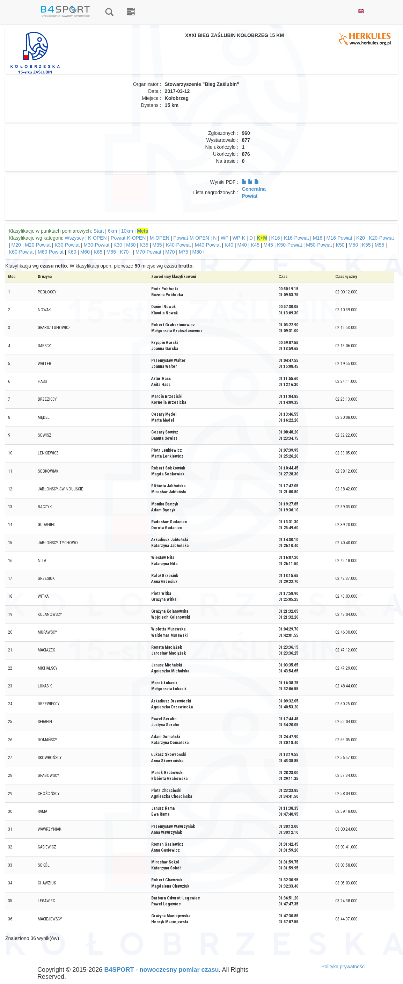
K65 (98, 252)
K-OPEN (97, 238)
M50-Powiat (319, 245)
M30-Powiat (97, 245)
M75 (183, 252)
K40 (229, 245)
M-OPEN (159, 238)
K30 (117, 245)
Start (99, 231)
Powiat (249, 196)
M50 (353, 245)
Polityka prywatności (343, 966)
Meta (142, 231)
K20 (360, 238)
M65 (111, 252)
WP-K (239, 238)
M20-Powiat (38, 245)
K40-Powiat (178, 245)
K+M (262, 238)
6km (112, 231)
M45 (268, 245)
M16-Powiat (339, 238)
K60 (71, 252)
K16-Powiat (296, 238)
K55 (366, 245)
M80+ (198, 252)
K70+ (125, 252)
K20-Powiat (381, 238)
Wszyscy (74, 238)
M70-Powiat (148, 252)
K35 (144, 245)
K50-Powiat (289, 245)
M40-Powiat (208, 245)
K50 (340, 245)
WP (224, 238)
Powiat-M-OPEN (191, 238)
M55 (379, 245)
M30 (130, 245)
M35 (157, 245)
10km (127, 231)
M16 (317, 238)
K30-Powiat (67, 245)
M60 (85, 252)
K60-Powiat (21, 252)
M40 (242, 245)
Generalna (253, 189)
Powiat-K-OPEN (128, 238)
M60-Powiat (51, 252)
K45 (255, 245)
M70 (170, 252)
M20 (16, 245)
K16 (275, 238)
